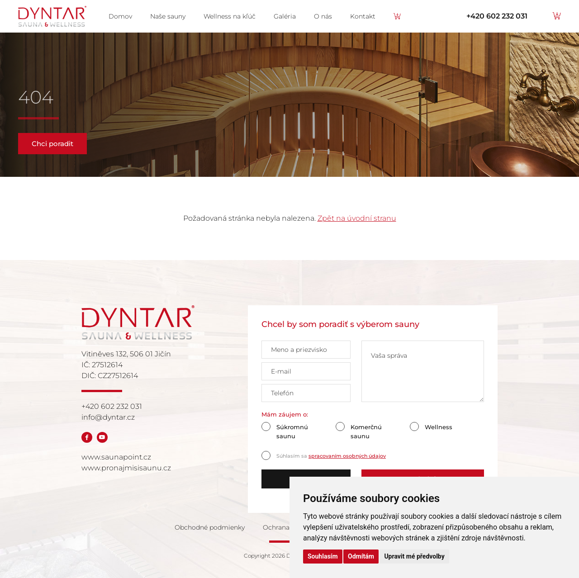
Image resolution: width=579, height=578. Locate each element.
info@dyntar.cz (108, 417)
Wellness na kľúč (230, 16)
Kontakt (362, 16)
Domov (120, 16)
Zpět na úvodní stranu (357, 218)
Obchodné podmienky (210, 527)
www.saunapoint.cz (116, 457)
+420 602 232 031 (496, 16)
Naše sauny (167, 16)
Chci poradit (52, 143)
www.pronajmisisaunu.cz (126, 468)
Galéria (285, 16)
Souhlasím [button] (323, 556)
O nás (323, 16)
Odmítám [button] (361, 556)
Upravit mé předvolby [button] (414, 556)
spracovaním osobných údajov (347, 456)
